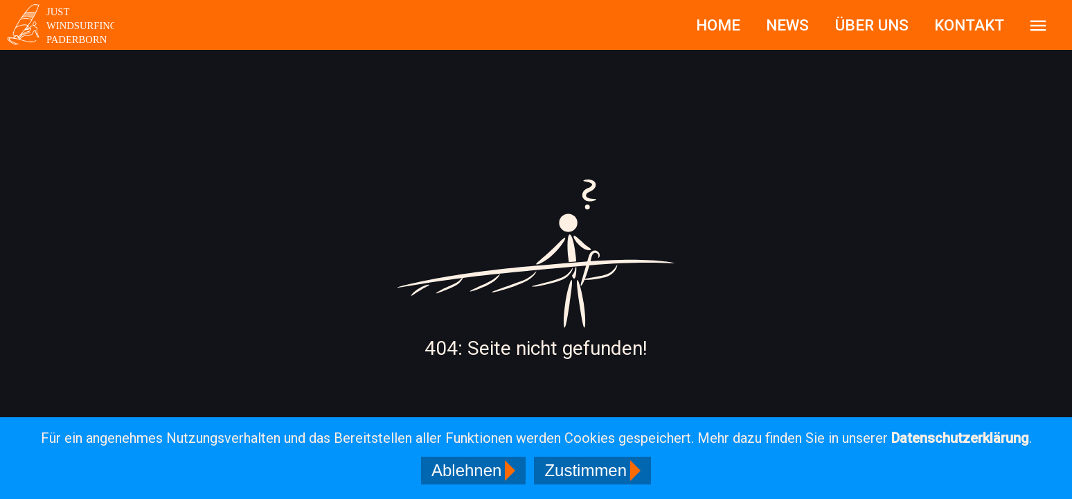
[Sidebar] (1038, 25)
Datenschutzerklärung (960, 438)
